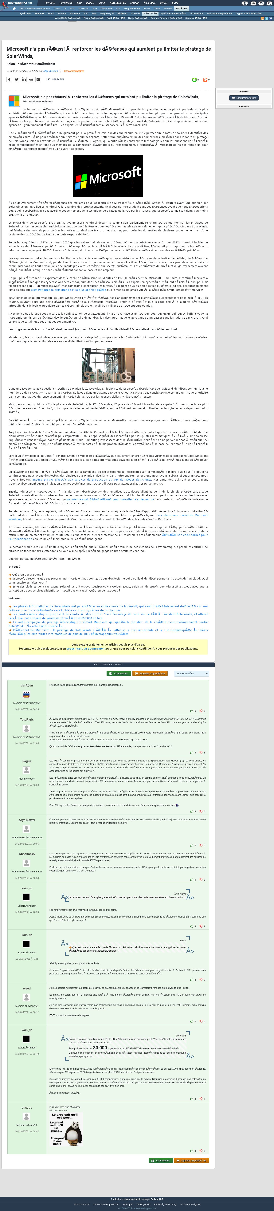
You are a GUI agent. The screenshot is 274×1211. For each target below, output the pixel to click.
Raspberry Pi (107, 13)
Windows (39, 13)
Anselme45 (27, 861)
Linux (51, 13)
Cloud (57, 8)
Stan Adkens (50, 73)
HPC (86, 13)
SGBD (147, 8)
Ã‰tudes (149, 3)
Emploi (135, 3)
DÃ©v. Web (106, 8)
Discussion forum (244, 98)
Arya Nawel (27, 827)
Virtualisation (196, 13)
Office (157, 8)
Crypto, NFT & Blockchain (249, 13)
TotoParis (27, 726)
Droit (164, 3)
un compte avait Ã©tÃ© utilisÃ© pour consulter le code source (110, 502)
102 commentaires (74, 73)
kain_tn (27, 895)
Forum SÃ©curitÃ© (94, 18)
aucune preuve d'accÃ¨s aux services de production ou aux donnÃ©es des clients (91, 482)
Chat (101, 3)
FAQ (79, 3)
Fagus (26, 768)
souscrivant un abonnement (86, 651)
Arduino (61, 13)
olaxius (27, 1114)
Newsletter (117, 3)
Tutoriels (66, 3)
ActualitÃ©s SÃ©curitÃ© (67, 18)
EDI (118, 8)
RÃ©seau (122, 13)
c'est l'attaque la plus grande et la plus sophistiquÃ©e (68, 292)
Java (94, 8)
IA (65, 8)
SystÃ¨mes (181, 8)
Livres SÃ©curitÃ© (137, 18)
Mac (94, 13)
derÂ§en (27, 692)
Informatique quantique (219, 13)
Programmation (132, 8)
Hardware (75, 13)
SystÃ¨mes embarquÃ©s (173, 13)
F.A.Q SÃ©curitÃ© (116, 18)
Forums (49, 3)
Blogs (90, 3)
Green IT (135, 13)
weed (27, 995)
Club (175, 3)
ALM (72, 8)
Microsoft (83, 8)
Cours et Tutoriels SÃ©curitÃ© (166, 18)
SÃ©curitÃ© (150, 13)
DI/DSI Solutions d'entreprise (34, 8)
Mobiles (168, 8)
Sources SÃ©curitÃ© (196, 18)
